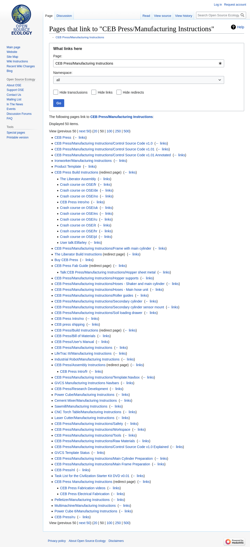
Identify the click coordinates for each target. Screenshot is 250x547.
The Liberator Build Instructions (78, 254)
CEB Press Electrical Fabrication (84, 494)
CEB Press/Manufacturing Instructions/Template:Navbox (97, 377)
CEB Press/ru (64, 517)
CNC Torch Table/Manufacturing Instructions (87, 412)
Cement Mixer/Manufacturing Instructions (85, 400)
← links (79, 137)
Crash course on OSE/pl (78, 237)
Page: (57, 56)
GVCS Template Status (72, 453)
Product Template (67, 166)
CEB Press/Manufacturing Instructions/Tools (87, 435)
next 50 (84, 131)
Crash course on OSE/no (79, 196)
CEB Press (62, 137)
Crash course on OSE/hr (78, 231)
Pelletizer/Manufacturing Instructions (82, 500)
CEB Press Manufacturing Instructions (83, 482)
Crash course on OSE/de (79, 190)
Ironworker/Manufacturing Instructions (83, 161)
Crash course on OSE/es (79, 213)
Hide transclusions (73, 92)
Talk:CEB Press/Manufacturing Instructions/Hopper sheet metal (108, 272)
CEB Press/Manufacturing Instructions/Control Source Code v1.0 (103, 143)
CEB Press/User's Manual (74, 342)
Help (240, 27)
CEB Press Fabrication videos (82, 488)
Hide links (105, 92)
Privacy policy (57, 541)
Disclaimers (116, 541)
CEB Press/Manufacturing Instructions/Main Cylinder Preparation (103, 458)
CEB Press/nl (64, 470)
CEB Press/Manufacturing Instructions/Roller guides (93, 295)
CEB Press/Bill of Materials (74, 336)
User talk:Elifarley (73, 242)
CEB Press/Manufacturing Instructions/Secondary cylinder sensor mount (109, 307)
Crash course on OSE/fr (78, 184)
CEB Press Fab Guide (71, 266)
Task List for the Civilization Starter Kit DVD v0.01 (91, 476)
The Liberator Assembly (78, 179)
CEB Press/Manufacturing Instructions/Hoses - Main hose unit (101, 290)
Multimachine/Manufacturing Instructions (85, 506)
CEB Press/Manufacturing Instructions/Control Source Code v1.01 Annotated (112, 155)
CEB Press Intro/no (74, 202)
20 (95, 131)
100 (109, 131)
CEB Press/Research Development (81, 389)
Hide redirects (133, 92)
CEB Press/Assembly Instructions (79, 365)
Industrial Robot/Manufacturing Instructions (86, 359)
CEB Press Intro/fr (74, 371)
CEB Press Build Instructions (76, 172)
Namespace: (63, 73)
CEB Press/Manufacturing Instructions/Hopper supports (96, 278)
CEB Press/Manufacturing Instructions (80, 37)
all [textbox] (58, 80)
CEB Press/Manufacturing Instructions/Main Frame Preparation (102, 464)
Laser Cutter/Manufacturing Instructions (84, 418)
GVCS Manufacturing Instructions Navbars (86, 383)
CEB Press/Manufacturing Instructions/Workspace (92, 429)
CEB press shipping (69, 324)
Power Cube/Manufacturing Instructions (84, 395)
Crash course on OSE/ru (78, 219)
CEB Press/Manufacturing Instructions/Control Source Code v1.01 (104, 149)
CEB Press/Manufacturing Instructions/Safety (88, 424)
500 (126, 131)
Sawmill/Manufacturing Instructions (80, 406)
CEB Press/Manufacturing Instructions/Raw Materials (94, 441)
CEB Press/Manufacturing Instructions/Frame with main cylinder (102, 248)
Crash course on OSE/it (78, 225)
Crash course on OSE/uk (79, 208)
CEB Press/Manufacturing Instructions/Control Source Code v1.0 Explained (111, 447)
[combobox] (138, 63)
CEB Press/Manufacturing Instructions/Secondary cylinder (98, 301)
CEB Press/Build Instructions (76, 330)
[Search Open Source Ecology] (221, 15)
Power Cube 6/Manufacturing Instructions (85, 511)
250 (118, 131)
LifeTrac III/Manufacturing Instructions (83, 353)
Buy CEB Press (66, 260)
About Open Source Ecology (87, 541)
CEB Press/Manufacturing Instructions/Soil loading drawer (98, 313)
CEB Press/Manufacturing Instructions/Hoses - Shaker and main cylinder (109, 284)
